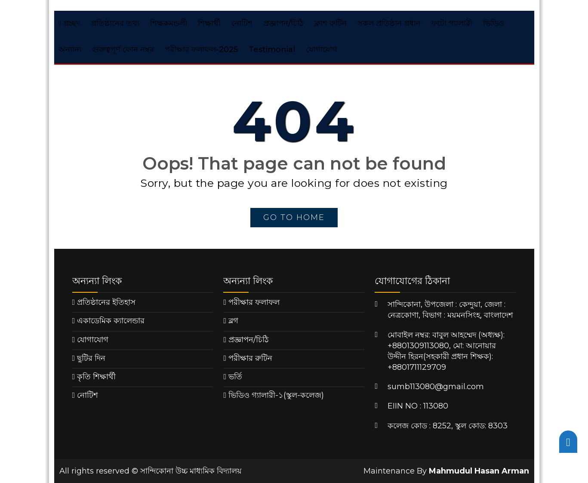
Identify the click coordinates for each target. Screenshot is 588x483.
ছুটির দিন (91, 358)
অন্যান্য (69, 49)
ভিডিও (493, 23)
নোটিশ (241, 23)
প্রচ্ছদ (69, 23)
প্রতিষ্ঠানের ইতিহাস (106, 302)
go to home (294, 217)
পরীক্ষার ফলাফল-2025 (201, 49)
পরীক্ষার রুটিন (250, 358)
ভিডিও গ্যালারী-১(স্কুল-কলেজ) (276, 395)
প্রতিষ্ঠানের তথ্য (115, 23)
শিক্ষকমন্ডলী (168, 23)
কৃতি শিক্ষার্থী (96, 376)
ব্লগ (233, 320)
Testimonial (272, 49)
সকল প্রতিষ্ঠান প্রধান (389, 23)
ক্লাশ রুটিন (330, 23)
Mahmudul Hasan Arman (479, 471)
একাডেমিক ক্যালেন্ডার (111, 320)
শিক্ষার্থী (209, 23)
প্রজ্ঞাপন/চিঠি (283, 23)
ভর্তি (235, 376)
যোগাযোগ (321, 49)
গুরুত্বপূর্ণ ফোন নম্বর (123, 49)
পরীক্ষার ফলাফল (254, 302)
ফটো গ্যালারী (451, 23)
